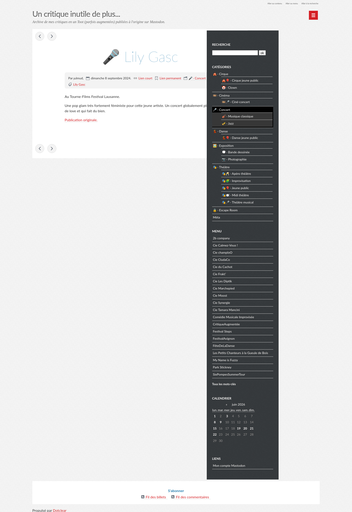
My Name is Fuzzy (267, 359)
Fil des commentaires (192, 494)
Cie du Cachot (265, 265)
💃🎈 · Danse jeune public (282, 136)
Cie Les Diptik (265, 280)
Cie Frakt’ (261, 272)
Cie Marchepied (266, 287)
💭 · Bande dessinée (278, 151)
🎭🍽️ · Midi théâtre (277, 194)
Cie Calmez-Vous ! (267, 244)
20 (288, 427)
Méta (259, 216)
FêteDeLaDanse (266, 344)
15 (257, 427)
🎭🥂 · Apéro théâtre (279, 172)
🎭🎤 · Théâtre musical (280, 201)
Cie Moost (262, 294)
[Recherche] (276, 51)
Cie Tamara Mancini (268, 308)
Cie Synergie (264, 301)
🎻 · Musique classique (280, 115)
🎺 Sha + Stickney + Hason (40, 37)
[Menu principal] (313, 15)
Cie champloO (265, 251)
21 (294, 427)
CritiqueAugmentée (268, 323)
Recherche (264, 43)
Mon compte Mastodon (271, 464)
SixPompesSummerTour (271, 373)
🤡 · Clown (271, 86)
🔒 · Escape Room (267, 209)
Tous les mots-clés (266, 382)
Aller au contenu (262, 3)
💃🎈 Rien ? (52, 37)
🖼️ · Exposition (265, 144)
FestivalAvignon (266, 337)
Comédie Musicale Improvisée (276, 316)
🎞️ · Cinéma (263, 94)
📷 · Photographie (276, 158)
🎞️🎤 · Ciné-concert (278, 100)
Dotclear (59, 507)
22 (257, 433)
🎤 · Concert (197, 79)
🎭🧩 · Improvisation (278, 179)
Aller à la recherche (307, 3)
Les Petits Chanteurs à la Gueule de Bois (283, 351)
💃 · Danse (263, 130)
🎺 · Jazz (270, 122)
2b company (263, 237)
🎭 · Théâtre (263, 166)
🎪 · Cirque (263, 72)
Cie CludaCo (264, 258)
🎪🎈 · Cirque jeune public (282, 79)
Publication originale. (81, 120)
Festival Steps (264, 330)
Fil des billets (156, 494)
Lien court (145, 79)
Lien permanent (170, 79)
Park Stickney (264, 366)
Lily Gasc (79, 85)
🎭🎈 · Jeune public (278, 186)
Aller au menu (284, 3)
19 (281, 427)
